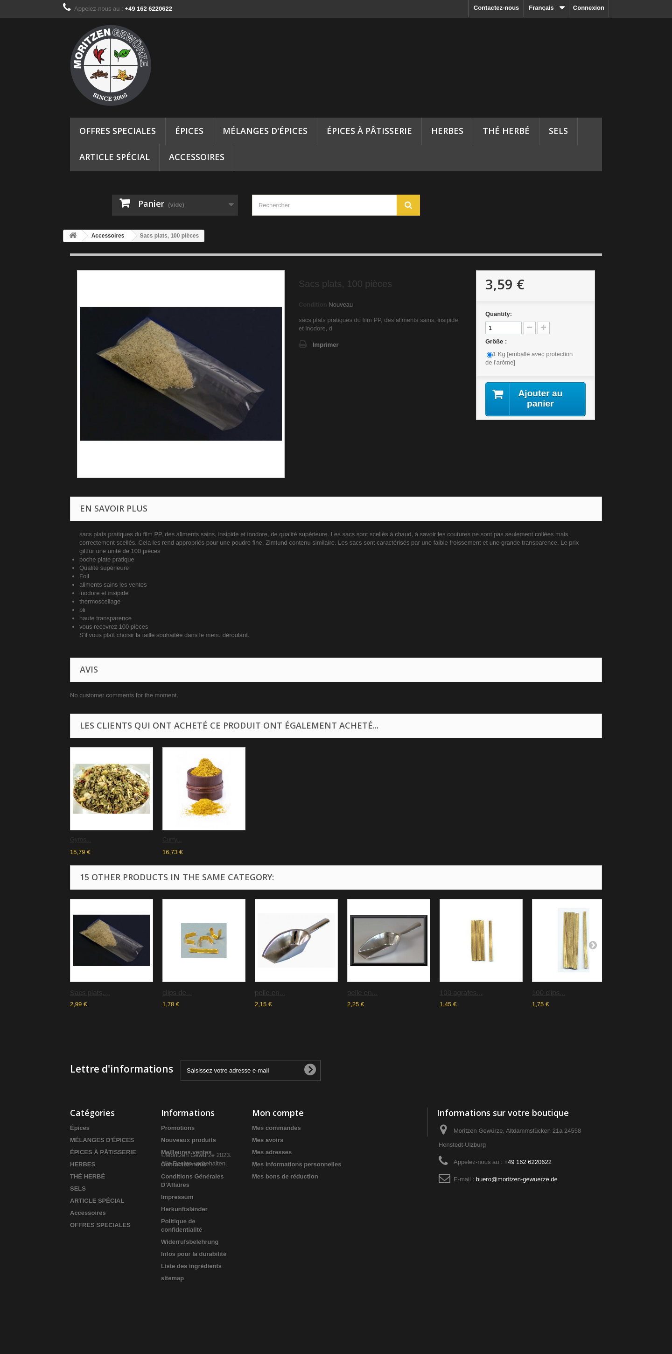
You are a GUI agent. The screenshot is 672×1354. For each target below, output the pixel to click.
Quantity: (498, 313)
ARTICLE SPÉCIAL (114, 156)
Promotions (178, 1127)
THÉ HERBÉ (506, 130)
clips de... (177, 992)
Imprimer (326, 344)
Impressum (177, 1196)
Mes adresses (272, 1152)
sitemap (172, 1278)
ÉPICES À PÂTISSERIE (369, 130)
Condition (313, 304)
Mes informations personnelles (296, 1164)
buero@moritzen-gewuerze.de (517, 1179)
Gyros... (358, 839)
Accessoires (196, 156)
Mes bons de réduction (285, 1176)
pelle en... (270, 992)
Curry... (449, 839)
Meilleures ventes (186, 1152)
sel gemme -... (181, 839)
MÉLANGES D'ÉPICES (265, 130)
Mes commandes (276, 1127)
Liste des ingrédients (191, 1266)
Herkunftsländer (184, 1209)
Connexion (588, 7)
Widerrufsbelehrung (189, 1241)
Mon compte (278, 1112)
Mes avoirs (267, 1140)
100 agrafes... (461, 992)
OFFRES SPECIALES (117, 130)
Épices (189, 130)
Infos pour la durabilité (193, 1253)
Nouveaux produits (188, 1140)
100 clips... (549, 992)
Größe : (497, 341)
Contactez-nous (496, 7)
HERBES (447, 130)
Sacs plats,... (272, 839)
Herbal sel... (86, 839)
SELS (558, 130)
